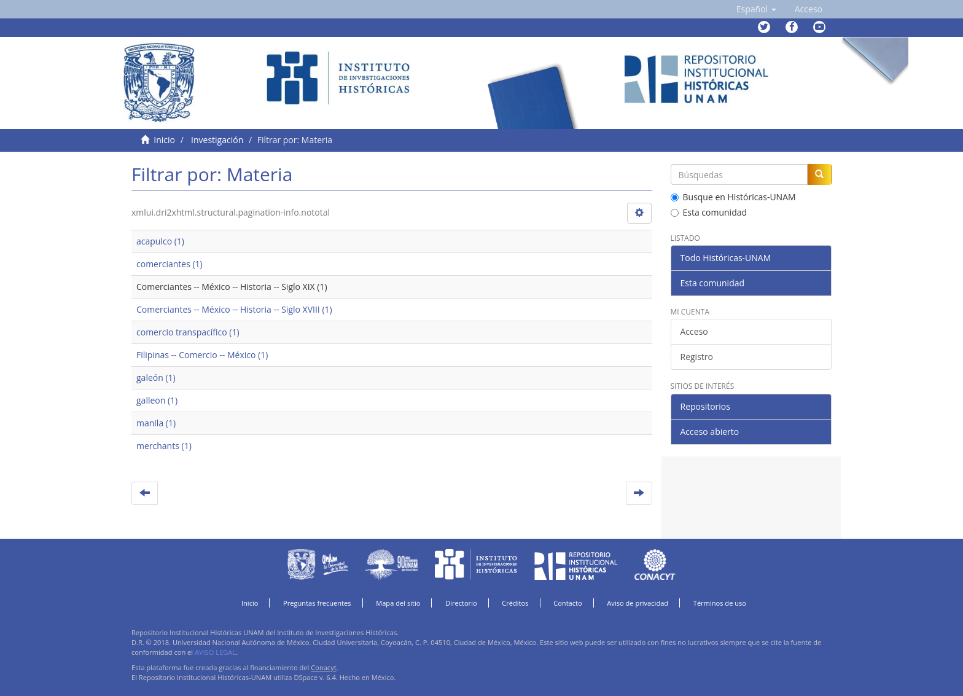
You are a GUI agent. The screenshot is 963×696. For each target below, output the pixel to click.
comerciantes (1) (169, 264)
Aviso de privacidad (637, 603)
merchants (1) (164, 446)
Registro (696, 356)
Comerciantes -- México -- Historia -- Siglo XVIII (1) (234, 309)
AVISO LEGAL (215, 652)
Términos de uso (719, 603)
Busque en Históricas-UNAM (733, 197)
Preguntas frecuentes (317, 603)
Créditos (515, 603)
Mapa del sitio (398, 603)
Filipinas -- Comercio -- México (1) (202, 355)
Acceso (694, 331)
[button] (756, 9)
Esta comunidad (709, 212)
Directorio (461, 603)
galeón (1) (156, 377)
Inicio (164, 140)
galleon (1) (156, 400)
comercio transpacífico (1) (188, 332)
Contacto (567, 603)
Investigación (217, 140)
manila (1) (156, 423)
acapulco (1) (160, 241)
